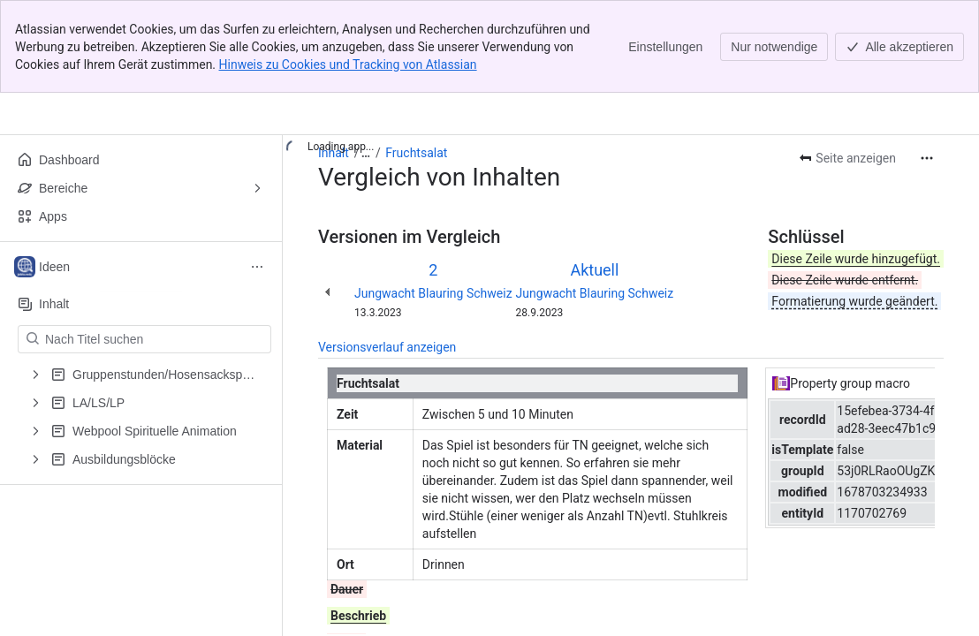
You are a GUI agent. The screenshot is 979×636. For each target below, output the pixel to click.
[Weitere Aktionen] (927, 158)
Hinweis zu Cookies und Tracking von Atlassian (348, 64)
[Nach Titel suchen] (155, 339)
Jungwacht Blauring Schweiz (433, 293)
